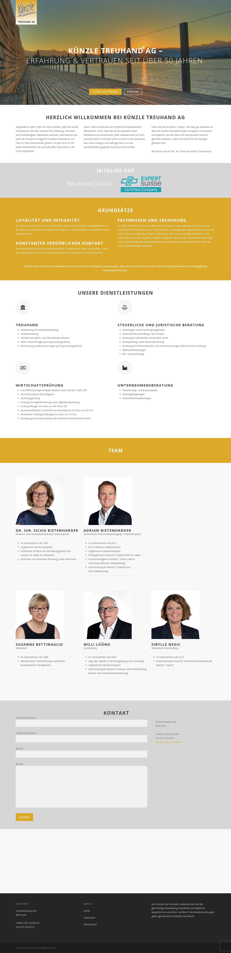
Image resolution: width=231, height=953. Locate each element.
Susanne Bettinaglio (39, 644)
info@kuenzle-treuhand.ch (168, 742)
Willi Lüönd (97, 644)
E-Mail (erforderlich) (81, 737)
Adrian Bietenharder (107, 530)
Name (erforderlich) (81, 721)
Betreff (81, 752)
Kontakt (133, 91)
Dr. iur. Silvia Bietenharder (47, 530)
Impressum (89, 917)
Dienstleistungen (105, 91)
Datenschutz (90, 924)
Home (87, 910)
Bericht (81, 785)
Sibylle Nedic (166, 644)
